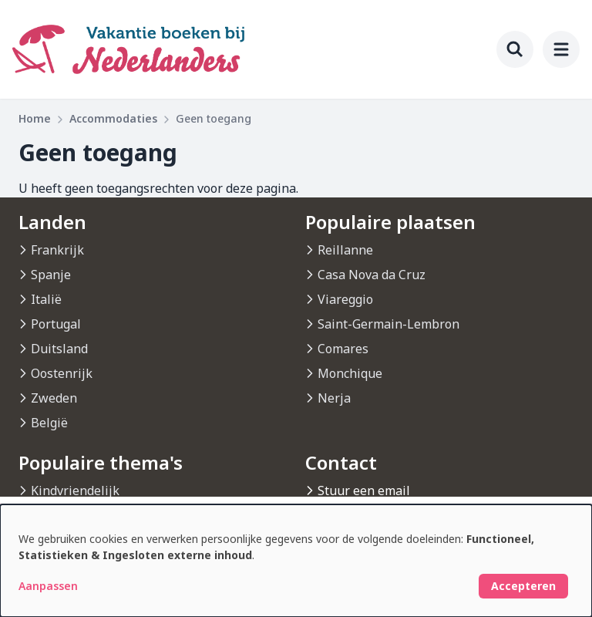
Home (34, 118)
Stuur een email (364, 490)
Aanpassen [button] (48, 585)
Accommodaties (113, 118)
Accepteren (523, 585)
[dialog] (296, 560)
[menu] (561, 49)
